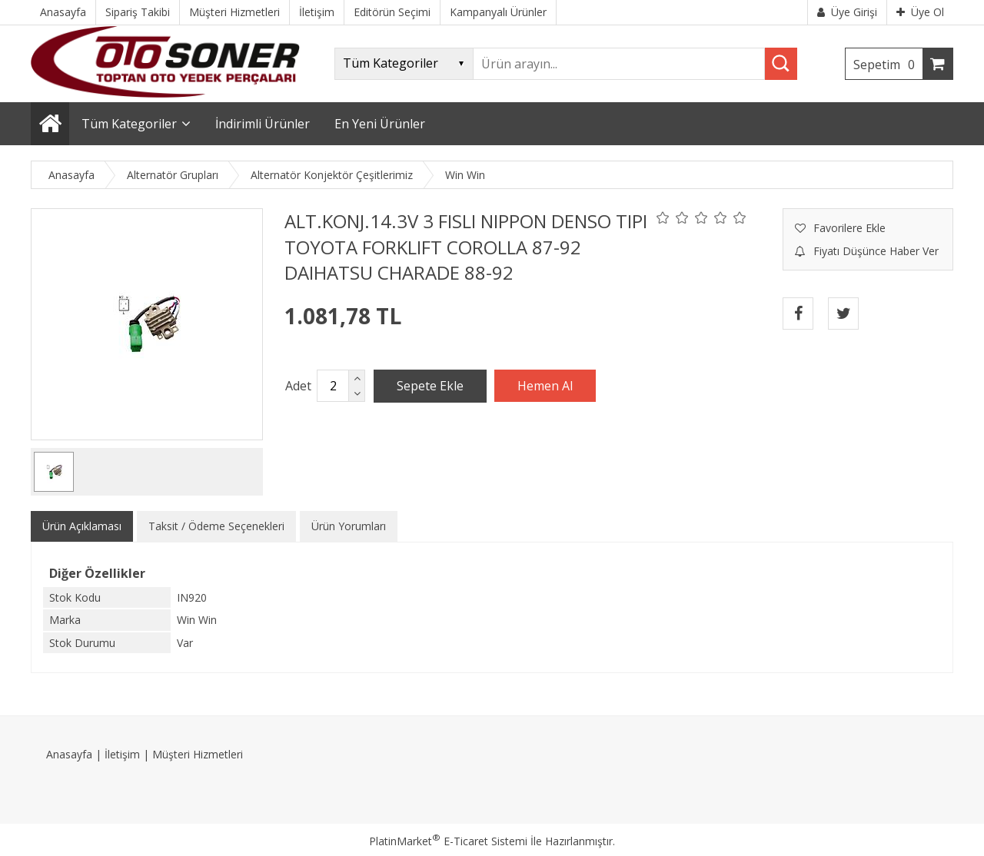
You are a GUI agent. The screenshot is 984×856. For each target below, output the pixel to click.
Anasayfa (69, 754)
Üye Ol (920, 12)
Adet (298, 385)
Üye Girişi (847, 12)
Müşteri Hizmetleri (197, 754)
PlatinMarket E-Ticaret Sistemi (448, 841)
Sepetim (887, 64)
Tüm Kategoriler (129, 123)
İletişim (122, 754)
